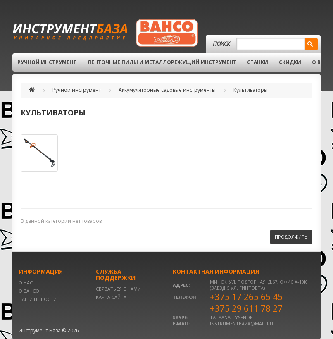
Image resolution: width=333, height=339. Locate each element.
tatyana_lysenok (231, 317)
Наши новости (38, 299)
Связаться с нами (118, 289)
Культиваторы (250, 89)
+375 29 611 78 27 (246, 308)
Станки (257, 62)
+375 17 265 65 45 (246, 297)
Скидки (290, 62)
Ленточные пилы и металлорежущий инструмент (161, 62)
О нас (26, 282)
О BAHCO (29, 291)
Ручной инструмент (46, 62)
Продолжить (291, 237)
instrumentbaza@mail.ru (241, 323)
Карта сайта (111, 297)
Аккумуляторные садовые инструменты (167, 89)
